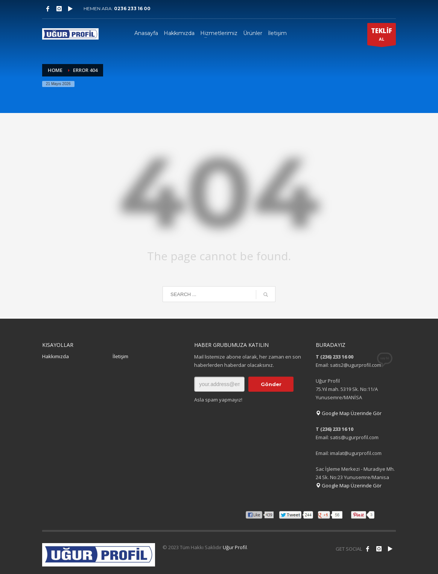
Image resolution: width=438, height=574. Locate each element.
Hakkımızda (55, 356)
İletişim (120, 356)
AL (381, 35)
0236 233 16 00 (132, 8)
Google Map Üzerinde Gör (349, 413)
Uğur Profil (235, 547)
